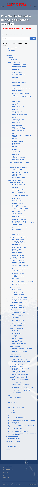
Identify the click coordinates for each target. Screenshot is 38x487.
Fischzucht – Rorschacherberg (20, 195)
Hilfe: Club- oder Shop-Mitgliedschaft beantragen (21, 419)
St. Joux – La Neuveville (18, 307)
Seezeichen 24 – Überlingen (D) (20, 218)
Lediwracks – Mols (16, 333)
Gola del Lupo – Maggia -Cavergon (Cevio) (23, 385)
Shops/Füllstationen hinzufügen (18, 179)
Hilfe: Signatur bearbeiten (15, 428)
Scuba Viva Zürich (16, 120)
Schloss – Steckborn (17, 213)
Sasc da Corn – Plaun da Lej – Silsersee (22, 372)
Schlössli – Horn (16, 214)
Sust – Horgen (15, 278)
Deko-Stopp (15, 103)
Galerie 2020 (11, 412)
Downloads (11, 395)
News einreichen (12, 54)
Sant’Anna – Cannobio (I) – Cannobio (21, 390)
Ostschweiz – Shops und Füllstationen (20, 64)
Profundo (14, 117)
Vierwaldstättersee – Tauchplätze (19, 237)
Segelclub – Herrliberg (18, 276)
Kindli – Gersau (16, 244)
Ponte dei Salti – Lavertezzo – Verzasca (22, 387)
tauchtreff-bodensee (17, 90)
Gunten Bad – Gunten (17, 295)
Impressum (9, 439)
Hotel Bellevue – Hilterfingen (19, 297)
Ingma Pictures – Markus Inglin (20, 114)
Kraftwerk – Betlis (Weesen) (19, 332)
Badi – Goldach (16, 185)
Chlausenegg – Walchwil (18, 312)
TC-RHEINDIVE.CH (16, 91)
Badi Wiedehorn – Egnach (18, 189)
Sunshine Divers (16, 80)
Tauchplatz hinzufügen (16, 393)
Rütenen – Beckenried (17, 250)
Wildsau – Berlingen (17, 224)
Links (9, 399)
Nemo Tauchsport (16, 154)
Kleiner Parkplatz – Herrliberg (20, 268)
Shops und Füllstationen (14, 62)
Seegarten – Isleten (17, 252)
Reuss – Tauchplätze (15, 354)
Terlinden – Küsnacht (17, 279)
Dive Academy (15, 107)
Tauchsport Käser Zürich (18, 128)
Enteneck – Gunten (17, 291)
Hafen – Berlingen (16, 197)
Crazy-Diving (15, 160)
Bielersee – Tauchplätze (16, 305)
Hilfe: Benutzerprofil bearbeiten (16, 417)
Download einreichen (15, 397)
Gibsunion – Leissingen (18, 294)
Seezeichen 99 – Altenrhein (19, 219)
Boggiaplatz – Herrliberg (18, 262)
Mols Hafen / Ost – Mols (18, 335)
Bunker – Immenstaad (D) (18, 192)
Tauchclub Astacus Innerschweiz (20, 124)
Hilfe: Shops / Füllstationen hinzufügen (18, 431)
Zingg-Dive (15, 95)
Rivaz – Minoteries (16, 229)
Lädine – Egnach (16, 205)
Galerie (8, 405)
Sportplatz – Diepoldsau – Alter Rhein (22, 348)
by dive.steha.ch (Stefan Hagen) (13, 484)
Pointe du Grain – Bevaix (18, 236)
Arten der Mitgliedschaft (14, 438)
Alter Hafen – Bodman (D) (18, 184)
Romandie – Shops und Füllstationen (19, 162)
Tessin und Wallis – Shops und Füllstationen (21, 164)
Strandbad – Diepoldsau (18, 349)
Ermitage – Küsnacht (17, 263)
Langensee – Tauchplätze (16, 304)
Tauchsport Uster (16, 132)
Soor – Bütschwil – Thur (18, 364)
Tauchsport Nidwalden (18, 130)
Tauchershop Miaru (17, 125)
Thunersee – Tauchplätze (16, 287)
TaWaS (13, 133)
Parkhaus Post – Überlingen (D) (20, 210)
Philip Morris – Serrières (18, 232)
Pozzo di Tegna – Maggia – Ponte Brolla (22, 389)
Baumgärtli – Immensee (18, 310)
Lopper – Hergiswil (17, 246)
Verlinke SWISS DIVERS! (14, 434)
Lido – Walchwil (16, 317)
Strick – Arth (15, 322)
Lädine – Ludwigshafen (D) (19, 206)
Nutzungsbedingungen (12, 436)
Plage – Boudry (16, 234)
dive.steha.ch (15, 69)
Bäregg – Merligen (16, 289)
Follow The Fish (16, 112)
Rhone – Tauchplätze (15, 356)
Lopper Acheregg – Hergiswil (19, 247)
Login (4, 475)
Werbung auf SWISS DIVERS (13, 441)
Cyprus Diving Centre (17, 169)
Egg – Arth (14, 314)
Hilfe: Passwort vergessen (15, 423)
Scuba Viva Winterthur (18, 119)
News (7, 52)
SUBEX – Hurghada (17, 175)
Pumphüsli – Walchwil (17, 318)
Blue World (15, 67)
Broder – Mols (15, 330)
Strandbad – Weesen (17, 338)
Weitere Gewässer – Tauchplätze (18, 377)
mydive (14, 75)
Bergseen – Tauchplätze (16, 366)
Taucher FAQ (11, 57)
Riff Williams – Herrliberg (18, 273)
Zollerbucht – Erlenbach (18, 286)
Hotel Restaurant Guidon (18, 74)
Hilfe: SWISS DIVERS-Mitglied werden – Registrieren (22, 433)
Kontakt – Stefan (12, 446)
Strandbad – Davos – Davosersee (20, 374)
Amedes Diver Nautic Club (19, 66)
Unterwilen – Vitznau (17, 254)
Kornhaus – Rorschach (17, 203)
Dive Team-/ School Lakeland (19, 144)
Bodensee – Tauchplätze (16, 182)
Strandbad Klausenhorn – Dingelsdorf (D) (23, 222)
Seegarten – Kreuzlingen (18, 216)
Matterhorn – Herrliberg (18, 270)
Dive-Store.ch (15, 146)
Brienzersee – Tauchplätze (17, 326)
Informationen (9, 55)
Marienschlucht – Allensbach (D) (20, 208)
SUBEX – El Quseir (16, 174)
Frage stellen (13, 59)
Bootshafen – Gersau (17, 241)
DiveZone (14, 149)
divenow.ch (15, 71)
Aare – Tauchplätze (15, 353)
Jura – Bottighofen (17, 200)
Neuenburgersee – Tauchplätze (18, 231)
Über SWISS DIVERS (13, 402)
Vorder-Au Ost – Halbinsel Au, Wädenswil (23, 281)
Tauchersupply (16, 85)
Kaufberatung (11, 60)
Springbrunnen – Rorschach (19, 221)
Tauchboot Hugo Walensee (19, 82)
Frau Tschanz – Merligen (18, 292)
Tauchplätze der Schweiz (14, 180)
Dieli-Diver (15, 104)
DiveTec (14, 148)
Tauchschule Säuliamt (18, 127)
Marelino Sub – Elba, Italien (19, 171)
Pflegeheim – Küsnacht (18, 271)
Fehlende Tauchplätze (15, 392)
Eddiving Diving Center (18, 111)
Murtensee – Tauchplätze (16, 344)
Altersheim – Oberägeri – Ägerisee (21, 379)
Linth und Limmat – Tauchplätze (18, 357)
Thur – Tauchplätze (15, 362)
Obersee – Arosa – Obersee (19, 371)
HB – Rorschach (16, 198)
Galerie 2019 (11, 410)
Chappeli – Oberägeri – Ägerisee (20, 384)
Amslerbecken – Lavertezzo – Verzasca (22, 381)
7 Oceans (14, 99)
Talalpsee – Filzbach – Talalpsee (20, 376)
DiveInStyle (15, 109)
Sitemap (8, 449)
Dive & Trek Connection (18, 106)
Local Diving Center (17, 116)
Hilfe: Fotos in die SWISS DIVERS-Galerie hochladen (21, 420)
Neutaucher (15, 77)
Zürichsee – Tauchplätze (16, 258)
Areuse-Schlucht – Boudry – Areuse (21, 382)
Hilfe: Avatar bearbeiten (14, 415)
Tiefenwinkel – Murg (17, 341)
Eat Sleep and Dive (17, 72)
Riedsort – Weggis (16, 249)
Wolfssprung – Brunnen (18, 255)
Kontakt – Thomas (12, 444)
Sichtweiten (11, 404)
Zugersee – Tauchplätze (16, 309)
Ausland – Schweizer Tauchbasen (19, 167)
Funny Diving (15, 152)
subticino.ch (15, 165)
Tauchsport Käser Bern (18, 159)
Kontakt (8, 443)
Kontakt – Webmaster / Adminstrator (17, 448)
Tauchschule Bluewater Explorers (21, 88)
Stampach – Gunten (17, 302)
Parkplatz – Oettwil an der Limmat (21, 361)
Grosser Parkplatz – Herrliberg (20, 265)
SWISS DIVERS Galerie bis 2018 (16, 407)
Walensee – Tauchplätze (16, 328)
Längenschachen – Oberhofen (19, 299)
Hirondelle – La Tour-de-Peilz (19, 227)
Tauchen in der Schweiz (12, 47)
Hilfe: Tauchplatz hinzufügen (15, 429)
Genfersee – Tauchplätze (16, 226)
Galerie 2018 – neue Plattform (16, 409)
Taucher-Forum (10, 48)
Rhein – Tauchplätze (15, 346)
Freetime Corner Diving (18, 151)
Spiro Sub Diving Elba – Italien (20, 172)
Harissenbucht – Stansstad (19, 242)
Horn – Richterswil (16, 267)
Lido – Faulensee (16, 300)
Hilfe (7, 413)
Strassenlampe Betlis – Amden (20, 340)
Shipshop (14, 156)
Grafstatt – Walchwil (17, 315)
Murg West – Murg (16, 336)
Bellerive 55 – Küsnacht (18, 260)
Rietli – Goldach (16, 211)
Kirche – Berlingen (17, 201)
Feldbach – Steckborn (17, 193)
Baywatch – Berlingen (17, 190)
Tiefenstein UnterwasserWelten (20, 93)
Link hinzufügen (14, 400)
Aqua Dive (14, 138)
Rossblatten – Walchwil (18, 320)
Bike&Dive (14, 140)
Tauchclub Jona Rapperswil (19, 83)
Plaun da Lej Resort (17, 79)
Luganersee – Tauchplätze (17, 325)
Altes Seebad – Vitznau (18, 239)
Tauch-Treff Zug (16, 122)
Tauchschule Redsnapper (18, 157)
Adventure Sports (16, 101)
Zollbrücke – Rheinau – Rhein (19, 351)
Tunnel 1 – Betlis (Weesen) (19, 343)
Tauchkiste (15, 87)
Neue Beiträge (11, 50)
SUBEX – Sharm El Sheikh (18, 177)
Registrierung (6, 477)
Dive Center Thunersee (18, 141)
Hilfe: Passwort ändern (14, 422)
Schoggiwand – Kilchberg (18, 275)
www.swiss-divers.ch (7, 466)
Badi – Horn (15, 187)
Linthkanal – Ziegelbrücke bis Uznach (22, 359)
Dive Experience (16, 143)
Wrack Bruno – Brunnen (18, 257)
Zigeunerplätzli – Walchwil (19, 323)
